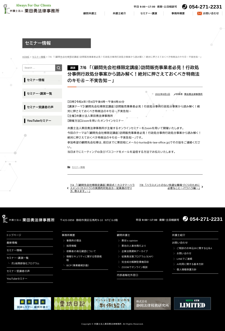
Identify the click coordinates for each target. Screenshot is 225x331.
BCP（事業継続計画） (78, 265)
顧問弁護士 (90, 13)
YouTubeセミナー (39, 120)
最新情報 (12, 242)
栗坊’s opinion (130, 240)
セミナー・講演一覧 (39, 93)
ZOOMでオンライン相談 (135, 267)
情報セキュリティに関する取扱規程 (84, 258)
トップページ (14, 235)
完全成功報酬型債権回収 (135, 262)
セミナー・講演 (148, 13)
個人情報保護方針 (187, 269)
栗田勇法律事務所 (193, 94)
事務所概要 (178, 13)
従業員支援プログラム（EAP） (137, 256)
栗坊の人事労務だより (134, 246)
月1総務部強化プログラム (25, 263)
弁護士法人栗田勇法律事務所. (108, 324)
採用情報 (71, 246)
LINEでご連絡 (184, 259)
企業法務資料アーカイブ (135, 251)
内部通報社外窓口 (127, 275)
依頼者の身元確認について (81, 251)
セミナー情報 (78, 167)
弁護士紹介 (119, 13)
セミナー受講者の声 (40, 107)
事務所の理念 (74, 240)
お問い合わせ (211, 13)
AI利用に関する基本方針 (190, 264)
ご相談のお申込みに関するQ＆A (194, 248)
